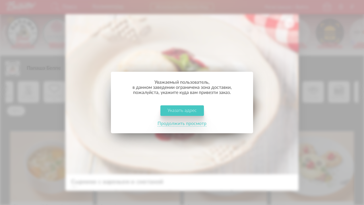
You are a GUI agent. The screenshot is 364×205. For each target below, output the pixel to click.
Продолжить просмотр (182, 123)
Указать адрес (182, 110)
